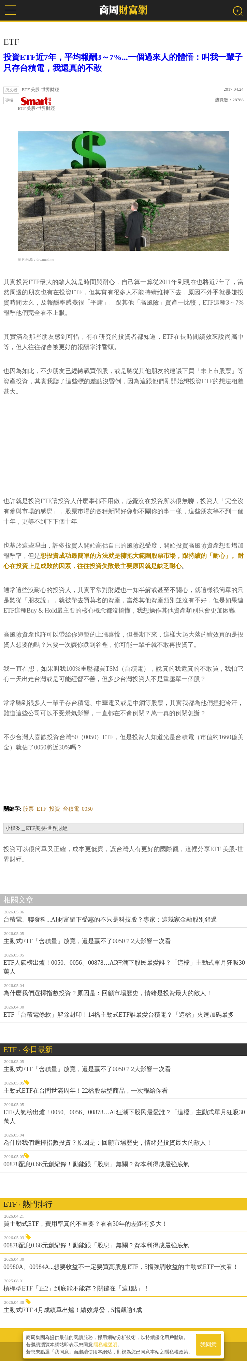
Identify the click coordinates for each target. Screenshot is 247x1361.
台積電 (71, 809)
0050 (87, 809)
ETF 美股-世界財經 (36, 104)
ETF (41, 809)
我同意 (208, 1344)
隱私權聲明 (105, 1344)
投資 (54, 809)
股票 (28, 809)
